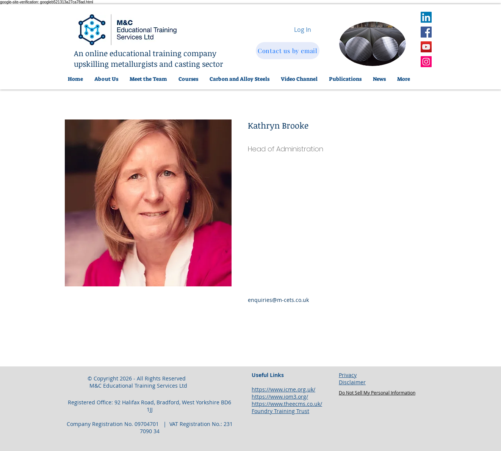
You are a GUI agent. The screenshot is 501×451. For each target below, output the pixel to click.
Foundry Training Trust (280, 411)
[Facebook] (426, 32)
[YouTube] (426, 46)
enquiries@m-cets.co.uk (278, 299)
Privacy (348, 375)
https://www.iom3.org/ (280, 396)
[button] (239, 79)
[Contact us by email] (287, 50)
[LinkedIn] (426, 17)
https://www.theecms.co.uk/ (287, 403)
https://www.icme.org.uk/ (283, 389)
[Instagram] (426, 61)
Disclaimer (352, 382)
